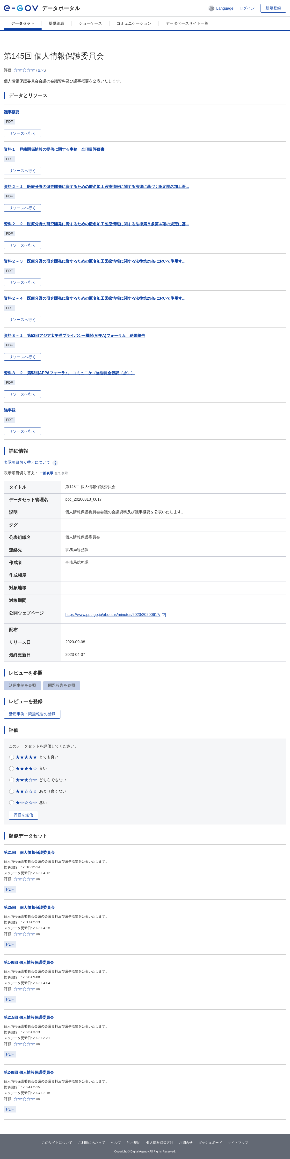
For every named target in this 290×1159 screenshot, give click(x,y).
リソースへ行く (22, 133)
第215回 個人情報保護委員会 (29, 1017)
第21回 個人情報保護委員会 (29, 852)
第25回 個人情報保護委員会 (29, 907)
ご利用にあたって (91, 1142)
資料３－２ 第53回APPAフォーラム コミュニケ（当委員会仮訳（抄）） (69, 373)
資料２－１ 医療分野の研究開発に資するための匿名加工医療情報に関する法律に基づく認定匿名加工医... (96, 187)
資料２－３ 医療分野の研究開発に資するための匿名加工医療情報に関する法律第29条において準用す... (94, 261)
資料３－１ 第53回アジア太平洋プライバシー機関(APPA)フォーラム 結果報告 (74, 336)
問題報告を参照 (61, 685)
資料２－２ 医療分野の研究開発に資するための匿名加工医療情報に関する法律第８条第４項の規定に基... (96, 224)
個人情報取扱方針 (159, 1142)
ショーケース (90, 23)
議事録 (9, 410)
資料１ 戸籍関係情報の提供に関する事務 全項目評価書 (54, 149)
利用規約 (133, 1142)
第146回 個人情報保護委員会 (29, 962)
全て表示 (61, 473)
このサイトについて (57, 1142)
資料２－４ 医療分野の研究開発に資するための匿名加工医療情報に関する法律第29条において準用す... (94, 298)
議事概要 (11, 112)
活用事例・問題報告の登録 (32, 714)
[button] (220, 8)
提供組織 (56, 23)
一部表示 (46, 473)
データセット (22, 23)
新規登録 (273, 8)
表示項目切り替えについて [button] (31, 462)
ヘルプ (116, 1142)
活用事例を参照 (22, 685)
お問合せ (186, 1142)
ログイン (247, 8)
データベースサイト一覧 (187, 23)
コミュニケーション (133, 23)
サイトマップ (238, 1142)
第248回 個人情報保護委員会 (29, 1072)
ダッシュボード (210, 1142)
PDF (10, 889)
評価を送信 (23, 815)
